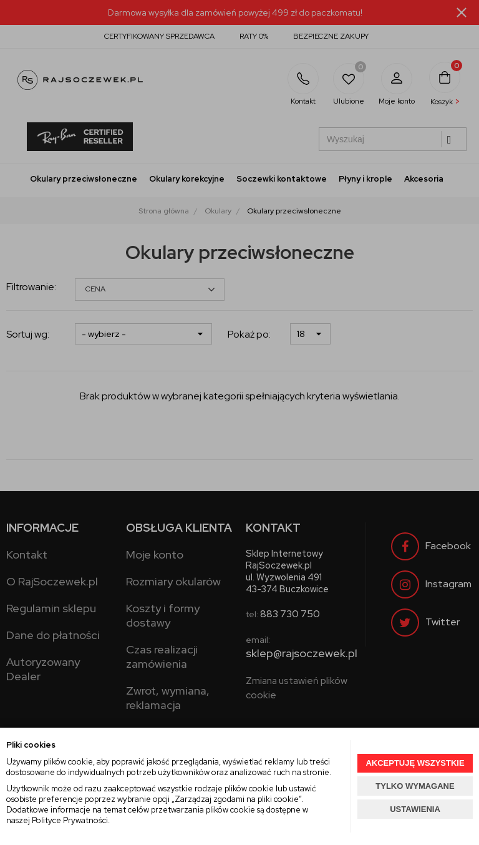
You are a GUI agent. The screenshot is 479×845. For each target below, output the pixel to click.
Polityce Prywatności (70, 820)
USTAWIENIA (415, 809)
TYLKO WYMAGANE (414, 786)
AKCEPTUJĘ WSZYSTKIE (414, 763)
